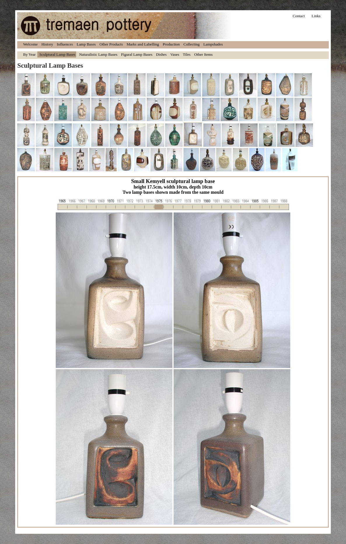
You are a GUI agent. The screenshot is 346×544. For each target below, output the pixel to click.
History (47, 44)
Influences (65, 44)
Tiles (187, 54)
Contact (299, 16)
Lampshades (213, 44)
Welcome (30, 44)
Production (171, 44)
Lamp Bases (86, 44)
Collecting (192, 44)
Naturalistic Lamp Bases (98, 54)
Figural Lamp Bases (136, 54)
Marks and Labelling (143, 44)
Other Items (203, 54)
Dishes (161, 54)
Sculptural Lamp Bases (57, 54)
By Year (29, 54)
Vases (174, 54)
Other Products (111, 44)
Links (316, 16)
